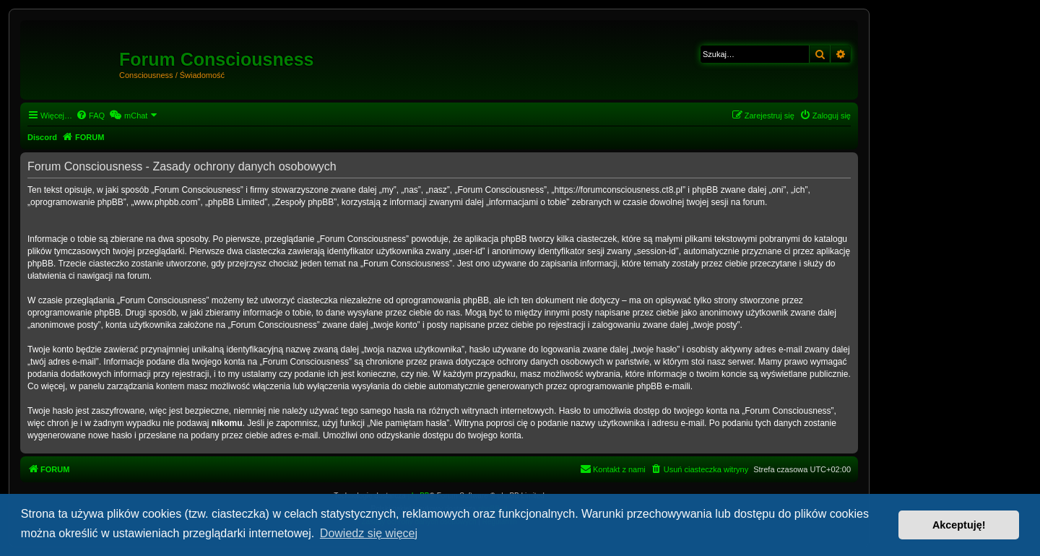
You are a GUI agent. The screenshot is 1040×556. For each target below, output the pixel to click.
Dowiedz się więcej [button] (368, 533)
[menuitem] (90, 115)
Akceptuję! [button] (959, 525)
